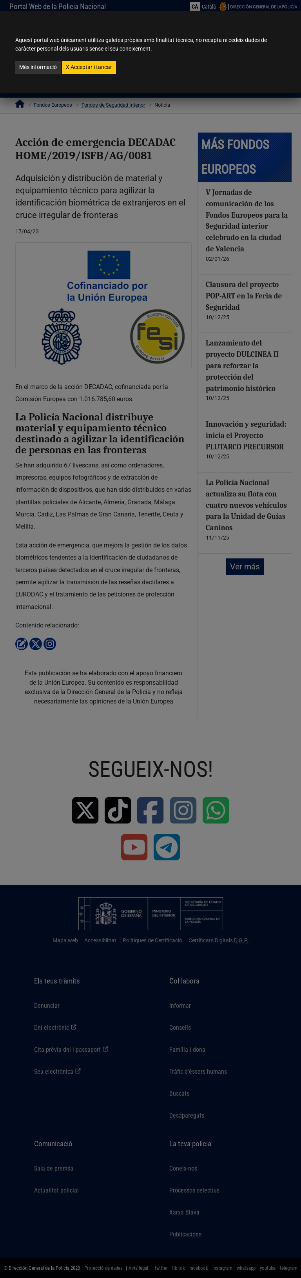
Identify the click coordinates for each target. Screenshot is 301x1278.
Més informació (38, 67)
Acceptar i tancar (89, 67)
